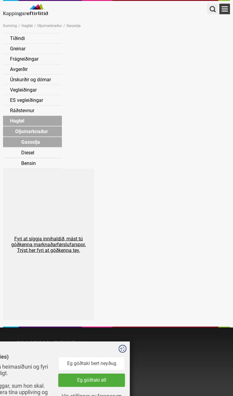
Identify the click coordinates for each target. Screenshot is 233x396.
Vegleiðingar (23, 90)
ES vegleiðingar (26, 100)
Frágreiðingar (24, 59)
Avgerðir (19, 69)
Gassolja (30, 142)
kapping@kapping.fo (34, 354)
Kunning (10, 26)
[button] (48, 244)
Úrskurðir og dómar (30, 79)
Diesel (27, 153)
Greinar (17, 49)
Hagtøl (27, 26)
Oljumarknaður (49, 26)
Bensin (28, 163)
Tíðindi (17, 38)
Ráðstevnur (22, 110)
